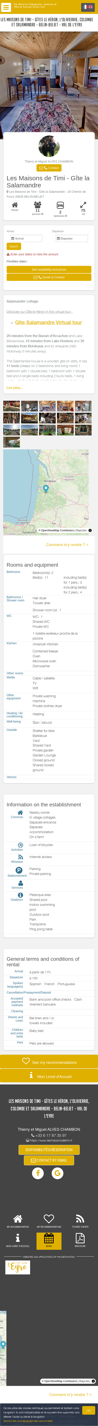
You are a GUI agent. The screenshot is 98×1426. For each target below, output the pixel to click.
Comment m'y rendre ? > (67, 545)
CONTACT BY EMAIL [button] (49, 1160)
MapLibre (81, 530)
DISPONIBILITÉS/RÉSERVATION (49, 1149)
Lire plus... (15, 388)
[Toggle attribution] (90, 530)
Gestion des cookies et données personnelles (28, 1421)
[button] (49, 168)
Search (13, 246)
